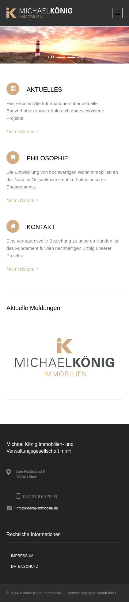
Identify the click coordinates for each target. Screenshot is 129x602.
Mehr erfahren (20, 131)
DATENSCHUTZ (24, 566)
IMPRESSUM (22, 556)
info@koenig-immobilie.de (37, 508)
